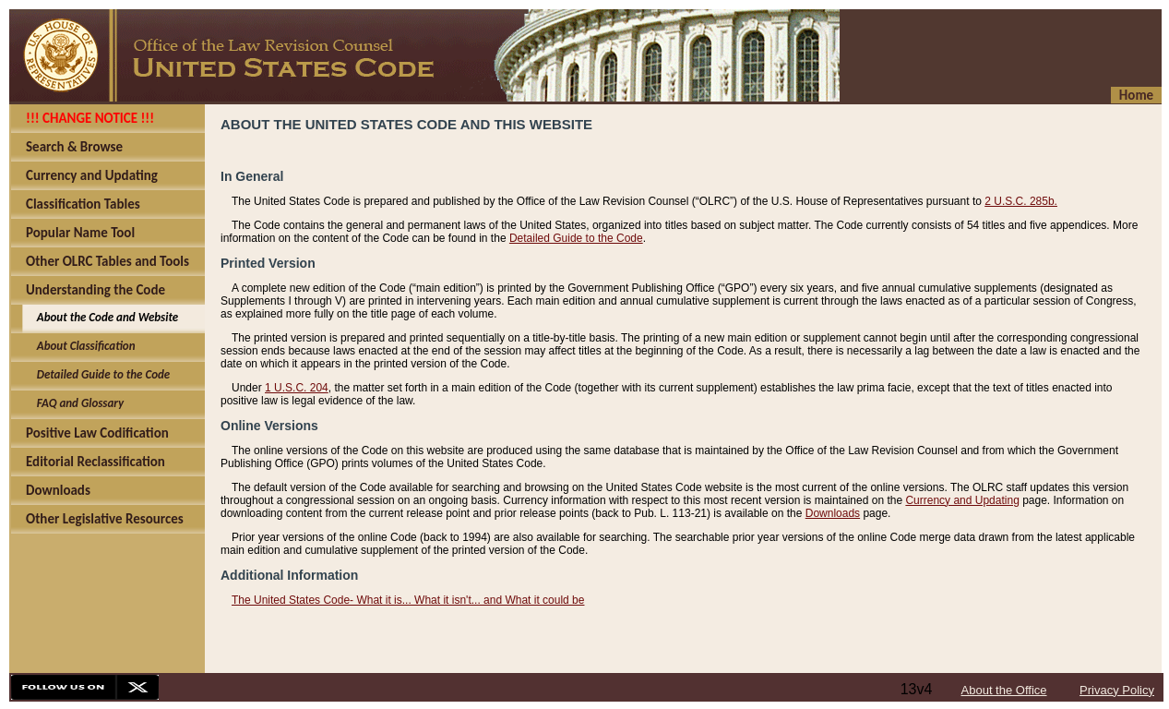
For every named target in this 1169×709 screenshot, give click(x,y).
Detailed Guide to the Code (576, 238)
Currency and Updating (962, 500)
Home (1136, 95)
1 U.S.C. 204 (296, 387)
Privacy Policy (1117, 690)
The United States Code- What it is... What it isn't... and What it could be (408, 600)
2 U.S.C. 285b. (1020, 201)
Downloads (832, 513)
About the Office (1004, 690)
